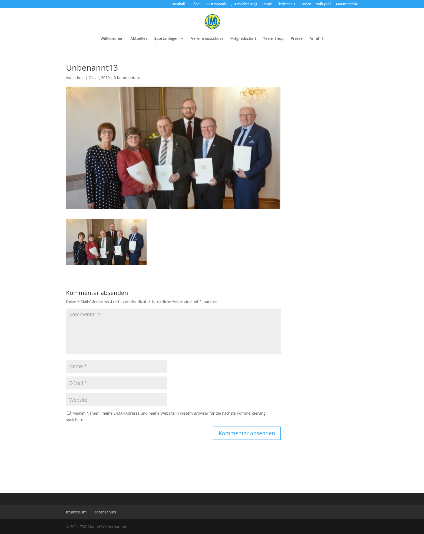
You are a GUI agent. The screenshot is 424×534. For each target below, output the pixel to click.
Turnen (305, 4)
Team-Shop (273, 39)
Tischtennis (286, 4)
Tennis (267, 4)
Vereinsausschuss (207, 39)
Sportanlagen (166, 39)
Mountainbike (347, 4)
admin (79, 77)
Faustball (178, 4)
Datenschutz (105, 512)
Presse (297, 39)
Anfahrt (317, 39)
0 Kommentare (127, 77)
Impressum (76, 512)
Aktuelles (138, 39)
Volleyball (323, 4)
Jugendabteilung (244, 4)
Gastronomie (216, 4)
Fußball (195, 4)
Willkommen (111, 39)
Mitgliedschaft (243, 39)
